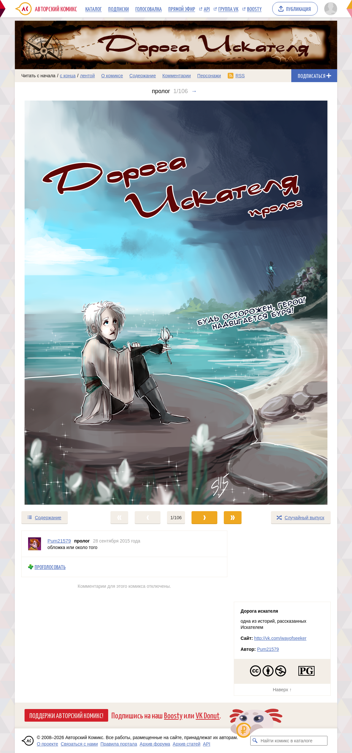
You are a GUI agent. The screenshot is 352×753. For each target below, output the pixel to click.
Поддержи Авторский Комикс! (66, 715)
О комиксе (112, 75)
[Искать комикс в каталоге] (255, 740)
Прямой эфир (181, 8)
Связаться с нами (79, 744)
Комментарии (176, 75)
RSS (240, 75)
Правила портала (118, 744)
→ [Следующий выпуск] (194, 91)
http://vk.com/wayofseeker (280, 638)
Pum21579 (268, 649)
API (207, 8)
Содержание (142, 75)
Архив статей (187, 744)
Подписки (118, 8)
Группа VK (228, 8)
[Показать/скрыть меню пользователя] (329, 8)
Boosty (254, 8)
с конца (68, 75)
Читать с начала (38, 75)
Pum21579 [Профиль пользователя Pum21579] (59, 540)
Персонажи (209, 75)
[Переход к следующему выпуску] (176, 303)
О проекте (47, 744)
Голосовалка (148, 8)
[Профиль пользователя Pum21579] (34, 543)
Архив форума (155, 744)
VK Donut (208, 715)
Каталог (93, 8)
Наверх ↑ (282, 689)
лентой (87, 75)
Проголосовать (50, 567)
